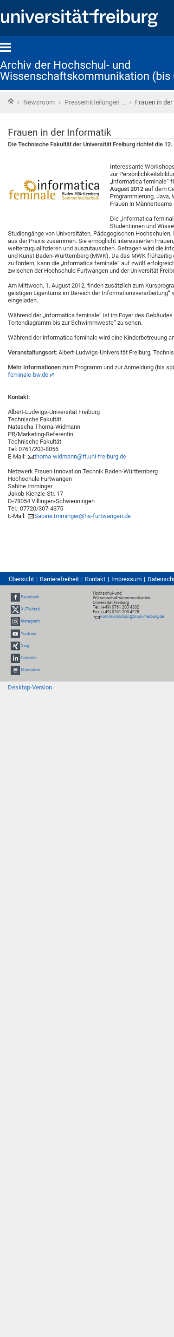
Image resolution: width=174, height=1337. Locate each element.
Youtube (28, 633)
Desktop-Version (30, 687)
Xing (25, 645)
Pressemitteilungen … (94, 102)
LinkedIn (29, 657)
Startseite (10, 101)
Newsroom (39, 102)
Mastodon (30, 670)
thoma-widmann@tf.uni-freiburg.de (80, 456)
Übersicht (21, 579)
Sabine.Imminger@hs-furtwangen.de (82, 515)
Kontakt (95, 579)
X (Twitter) (30, 609)
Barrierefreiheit (59, 579)
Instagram (30, 621)
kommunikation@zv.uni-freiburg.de (132, 616)
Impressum (126, 579)
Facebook (30, 597)
